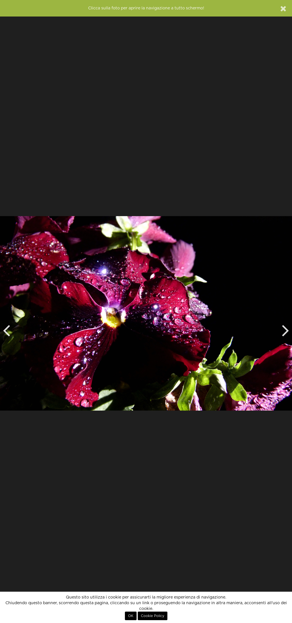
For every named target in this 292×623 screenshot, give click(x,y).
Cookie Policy (152, 616)
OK (130, 616)
